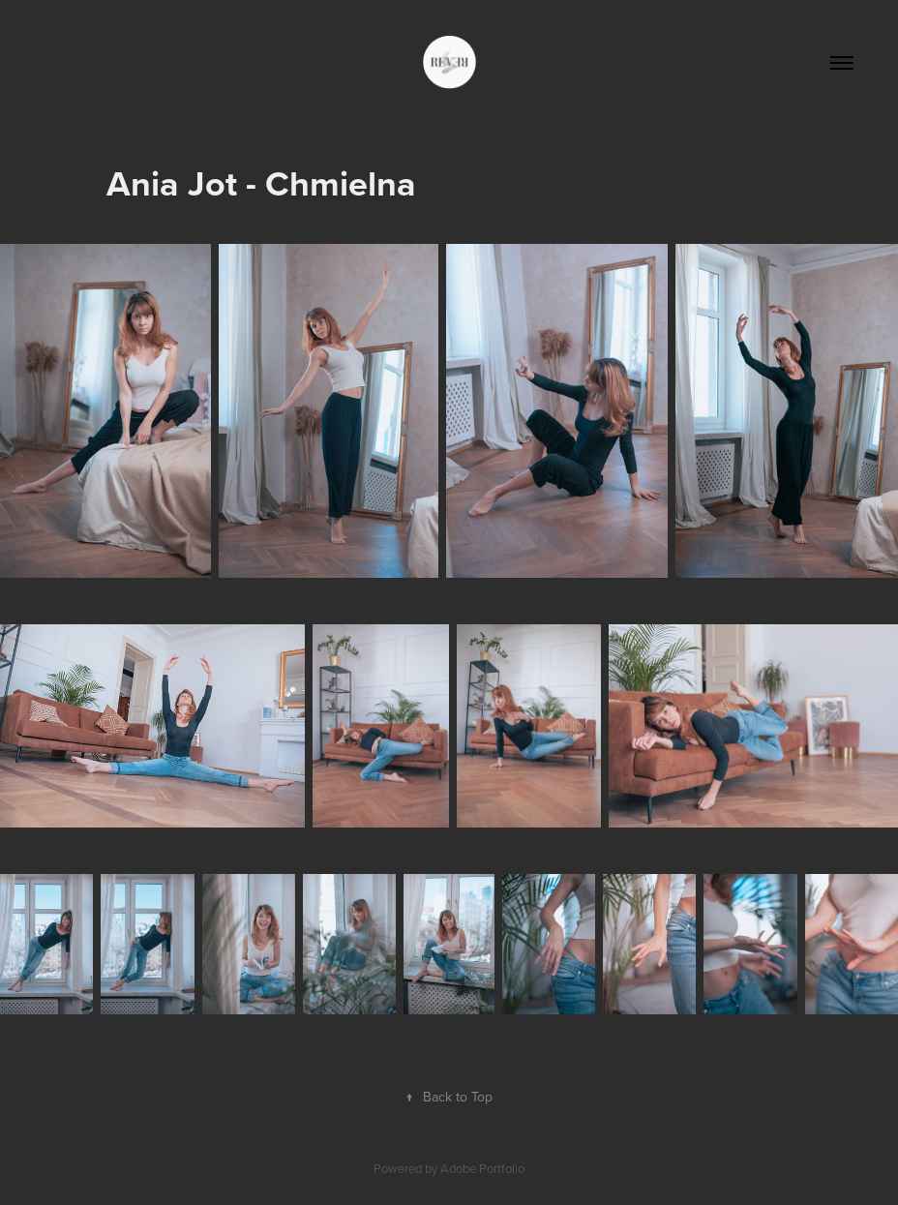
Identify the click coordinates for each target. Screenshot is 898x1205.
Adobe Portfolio (482, 1168)
